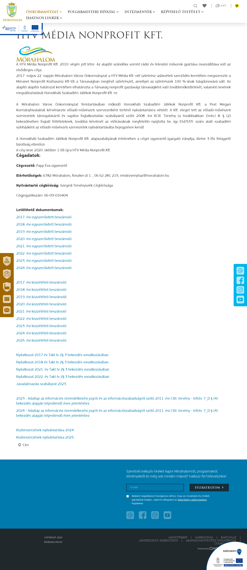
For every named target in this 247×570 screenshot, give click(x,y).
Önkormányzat (42, 12)
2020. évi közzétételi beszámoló (41, 304)
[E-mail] (155, 487)
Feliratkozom (209, 487)
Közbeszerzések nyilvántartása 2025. (45, 437)
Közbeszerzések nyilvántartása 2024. (45, 430)
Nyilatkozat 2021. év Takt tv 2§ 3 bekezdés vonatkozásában (62, 370)
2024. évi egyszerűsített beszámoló (44, 268)
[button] (7, 261)
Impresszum (204, 537)
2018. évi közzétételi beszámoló (41, 290)
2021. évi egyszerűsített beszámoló (44, 246)
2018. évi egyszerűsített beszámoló (44, 225)
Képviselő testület (181, 12)
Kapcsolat (228, 537)
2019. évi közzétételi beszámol (40, 297)
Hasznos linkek (43, 18)
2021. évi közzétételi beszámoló (41, 312)
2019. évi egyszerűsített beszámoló (44, 232)
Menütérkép (178, 537)
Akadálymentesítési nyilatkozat (211, 540)
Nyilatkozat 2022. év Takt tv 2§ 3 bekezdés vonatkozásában (62, 377)
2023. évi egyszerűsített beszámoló (44, 261)
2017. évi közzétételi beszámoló (41, 283)
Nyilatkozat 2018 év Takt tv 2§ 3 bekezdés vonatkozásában (62, 362)
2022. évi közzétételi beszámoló (41, 319)
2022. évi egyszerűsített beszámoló (44, 254)
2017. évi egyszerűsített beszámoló (44, 217)
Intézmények (138, 12)
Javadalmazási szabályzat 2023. (41, 384)
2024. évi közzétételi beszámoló (41, 333)
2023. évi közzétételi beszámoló (41, 326)
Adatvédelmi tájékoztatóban (192, 500)
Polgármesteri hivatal (92, 12)
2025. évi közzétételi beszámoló (41, 341)
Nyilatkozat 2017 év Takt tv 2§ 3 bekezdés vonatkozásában (62, 355)
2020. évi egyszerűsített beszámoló (44, 239)
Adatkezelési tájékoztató (158, 540)
